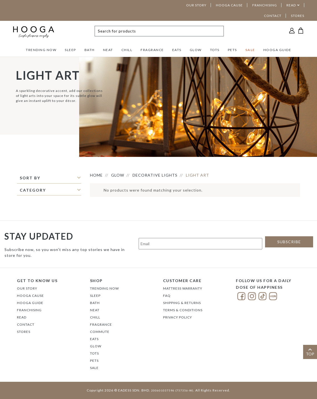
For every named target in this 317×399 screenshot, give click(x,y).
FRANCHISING (264, 5)
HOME (96, 175)
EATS (176, 50)
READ (291, 5)
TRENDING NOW (41, 50)
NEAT (108, 50)
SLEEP (70, 50)
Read (21, 317)
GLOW (196, 50)
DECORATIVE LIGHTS (155, 175)
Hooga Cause (30, 295)
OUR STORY (196, 5)
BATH (89, 50)
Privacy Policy (177, 317)
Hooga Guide (30, 303)
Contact (25, 324)
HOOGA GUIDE (277, 50)
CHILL (127, 50)
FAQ (167, 295)
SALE (250, 50)
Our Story (27, 288)
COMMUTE (99, 332)
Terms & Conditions (183, 310)
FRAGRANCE (152, 50)
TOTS (214, 50)
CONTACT (272, 16)
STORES (297, 16)
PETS (232, 50)
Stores (23, 332)
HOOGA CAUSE (229, 5)
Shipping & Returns (182, 303)
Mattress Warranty (182, 288)
